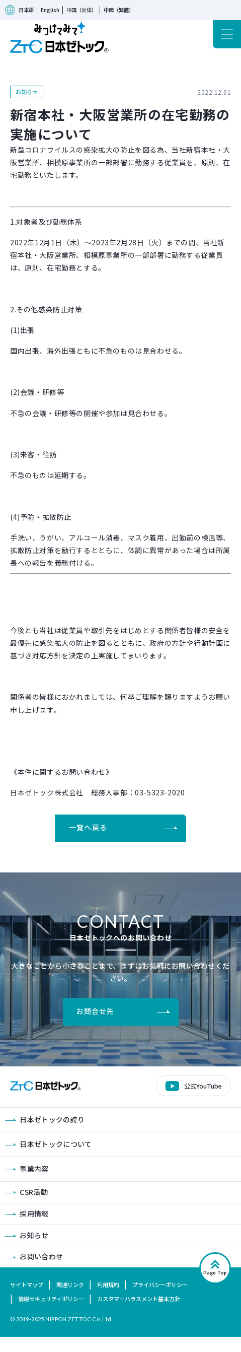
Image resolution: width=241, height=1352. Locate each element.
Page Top (215, 1287)
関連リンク (74, 1299)
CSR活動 (35, 1201)
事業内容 (35, 1176)
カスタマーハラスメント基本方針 (148, 1313)
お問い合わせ (43, 1270)
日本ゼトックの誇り (55, 1125)
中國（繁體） (127, 10)
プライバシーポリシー (170, 1299)
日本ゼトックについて (58, 1150)
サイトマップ (28, 1299)
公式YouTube (200, 1090)
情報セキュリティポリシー (54, 1313)
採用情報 (35, 1224)
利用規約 (115, 1299)
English (52, 10)
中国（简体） (86, 10)
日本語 (27, 10)
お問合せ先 (98, 1014)
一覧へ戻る (85, 829)
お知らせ (35, 1247)
